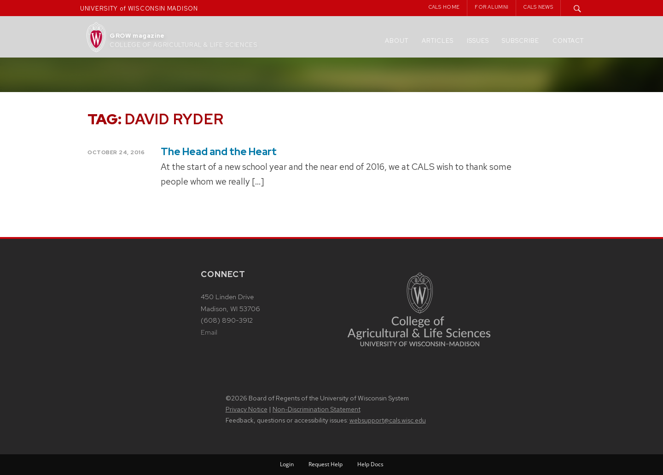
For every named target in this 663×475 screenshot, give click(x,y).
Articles (438, 41)
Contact (568, 41)
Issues (478, 41)
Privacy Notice (247, 409)
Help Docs (370, 464)
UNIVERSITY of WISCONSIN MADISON (139, 8)
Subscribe (520, 41)
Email (209, 332)
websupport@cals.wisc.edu (387, 420)
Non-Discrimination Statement (317, 409)
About (396, 41)
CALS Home (444, 7)
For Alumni (491, 7)
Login (287, 464)
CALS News (538, 7)
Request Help (325, 464)
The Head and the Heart (219, 151)
